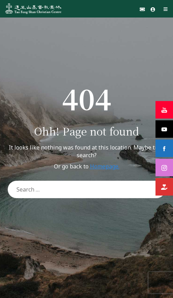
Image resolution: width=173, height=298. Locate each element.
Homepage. (104, 166)
